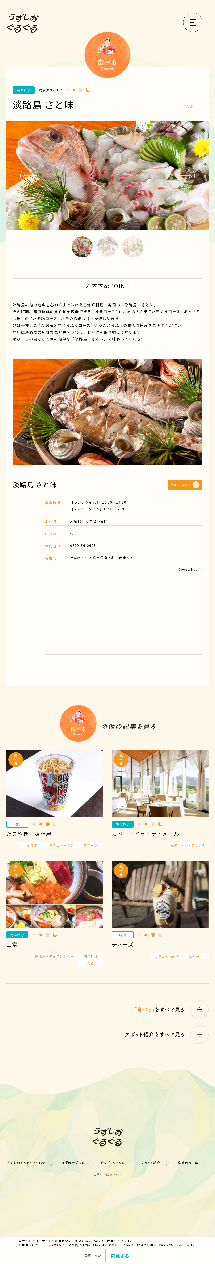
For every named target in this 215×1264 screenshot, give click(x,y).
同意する (120, 1255)
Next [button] (185, 175)
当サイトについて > (108, 1174)
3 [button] (132, 246)
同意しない (92, 1255)
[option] (107, 175)
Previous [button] (29, 175)
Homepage (185, 484)
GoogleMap (190, 569)
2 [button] (107, 246)
